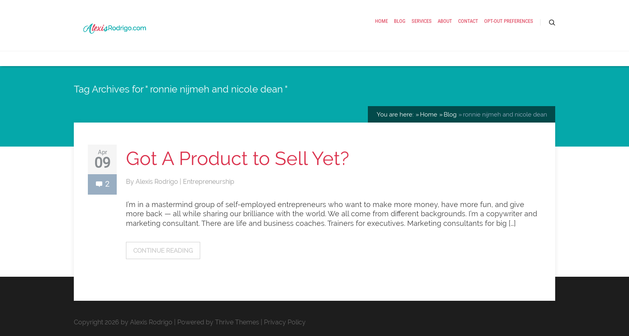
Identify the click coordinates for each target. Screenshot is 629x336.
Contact (468, 21)
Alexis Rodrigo (158, 181)
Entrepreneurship (208, 181)
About (445, 21)
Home (381, 21)
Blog (400, 21)
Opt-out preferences (508, 21)
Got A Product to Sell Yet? (237, 158)
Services (422, 21)
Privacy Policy (285, 322)
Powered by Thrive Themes (218, 322)
